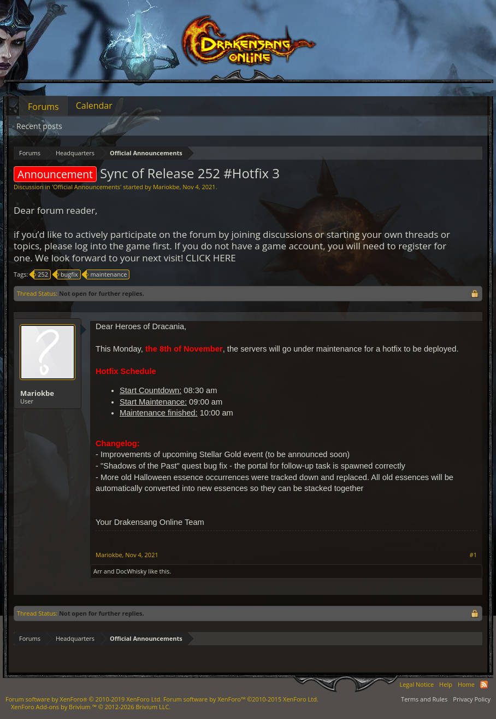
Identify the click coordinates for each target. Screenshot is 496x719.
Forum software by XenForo (83, 699)
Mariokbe (166, 187)
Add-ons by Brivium (90, 707)
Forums (43, 107)
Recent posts (39, 126)
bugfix (67, 274)
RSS (484, 684)
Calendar (94, 106)
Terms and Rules (424, 699)
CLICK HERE (211, 258)
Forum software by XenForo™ (240, 699)
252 (41, 274)
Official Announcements (86, 187)
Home (466, 684)
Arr (97, 571)
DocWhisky (131, 571)
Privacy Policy (472, 699)
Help (445, 684)
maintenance (107, 274)
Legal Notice (416, 684)
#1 (473, 555)
